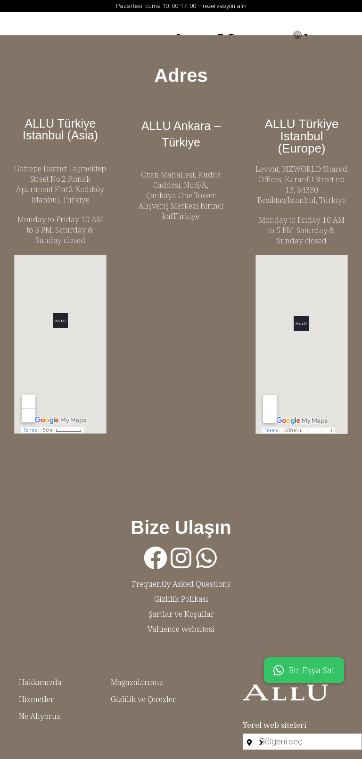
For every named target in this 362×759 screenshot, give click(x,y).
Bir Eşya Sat (304, 670)
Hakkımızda (40, 682)
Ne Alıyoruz (39, 716)
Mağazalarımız (137, 682)
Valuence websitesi (181, 629)
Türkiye (76, 199)
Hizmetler (36, 699)
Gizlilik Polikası (181, 599)
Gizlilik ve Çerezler (143, 699)
